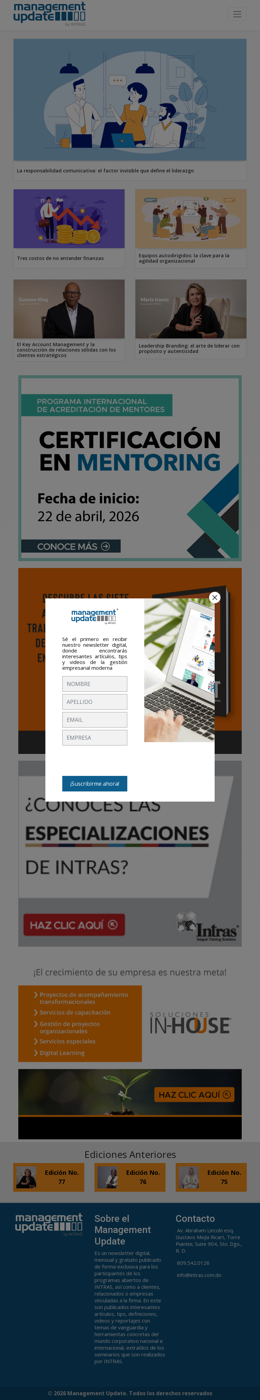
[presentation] (113, 761)
